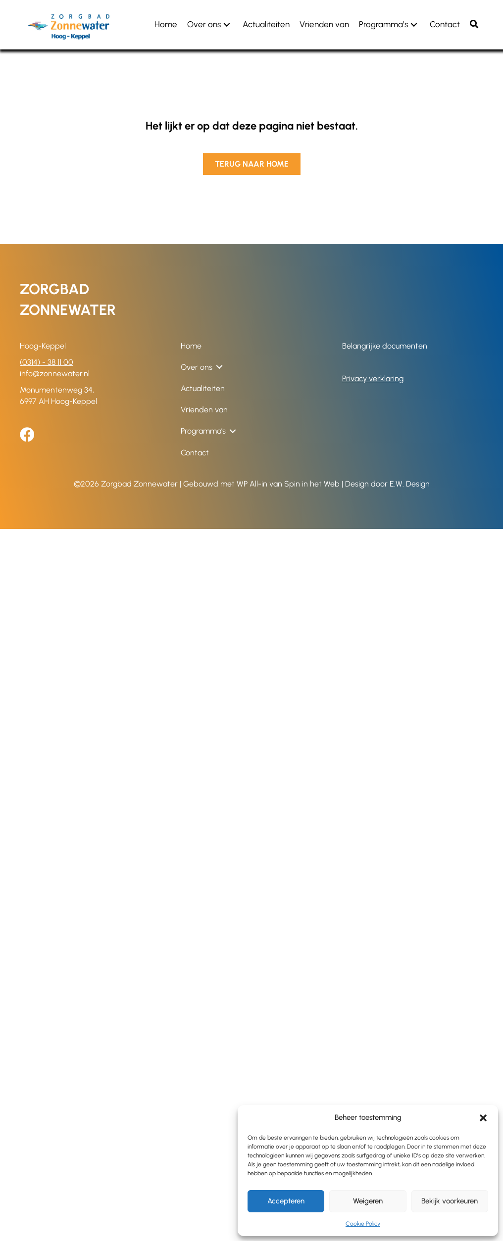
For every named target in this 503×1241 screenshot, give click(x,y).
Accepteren (285, 1201)
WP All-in (252, 483)
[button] (483, 1118)
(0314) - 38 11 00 (46, 362)
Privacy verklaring (372, 378)
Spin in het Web (312, 483)
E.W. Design (410, 483)
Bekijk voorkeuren (449, 1201)
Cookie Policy (363, 1223)
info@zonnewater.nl (55, 373)
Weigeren (368, 1201)
